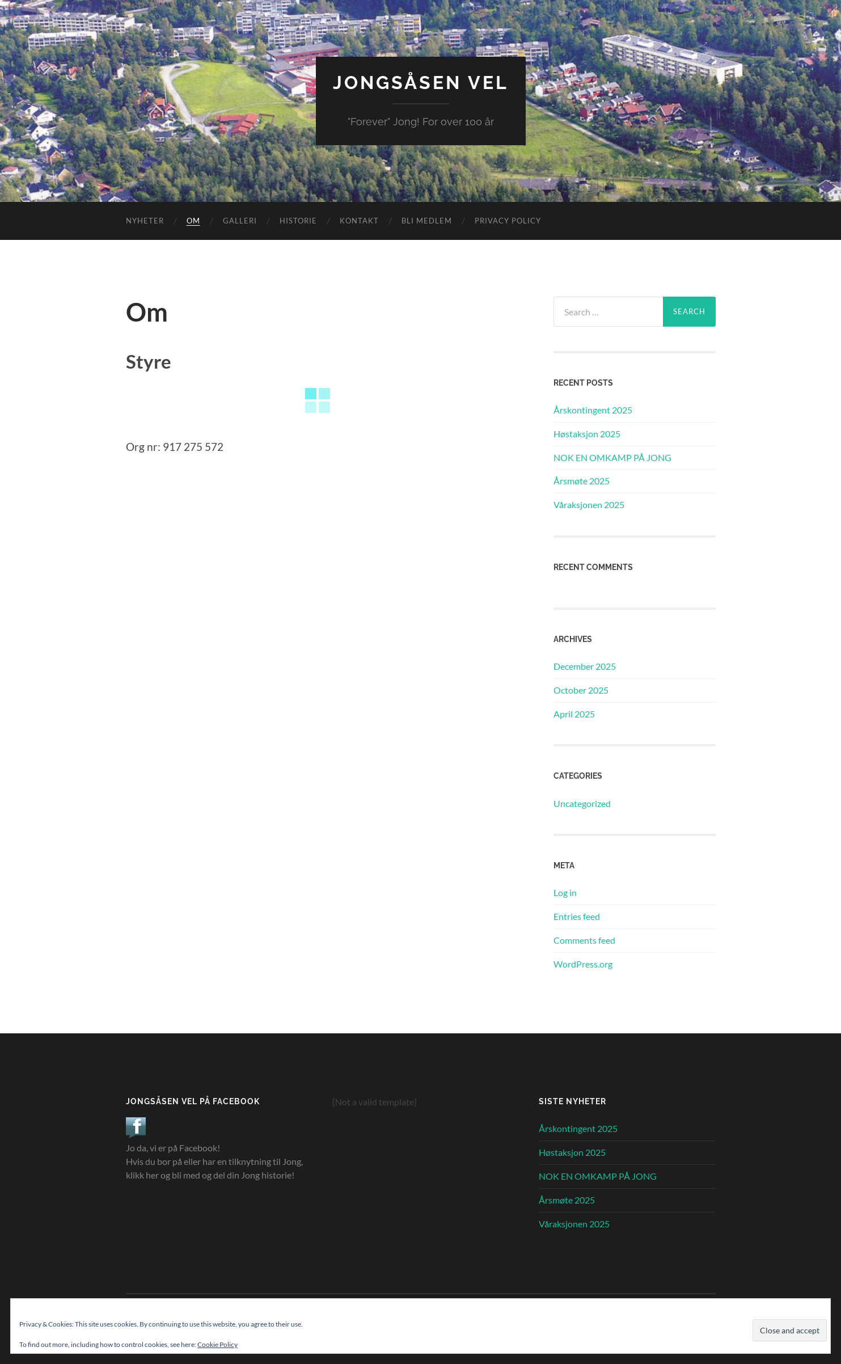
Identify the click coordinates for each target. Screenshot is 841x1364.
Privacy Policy (508, 220)
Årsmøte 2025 (581, 480)
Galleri (240, 220)
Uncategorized (582, 803)
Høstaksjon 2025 (586, 433)
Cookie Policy (217, 1344)
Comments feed (584, 940)
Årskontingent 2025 (592, 409)
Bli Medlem (427, 220)
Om (193, 220)
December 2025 (584, 666)
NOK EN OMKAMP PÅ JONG (612, 457)
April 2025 (574, 713)
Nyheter (145, 220)
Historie (298, 220)
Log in (565, 892)
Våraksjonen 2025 (588, 504)
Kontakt (359, 220)
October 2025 (580, 690)
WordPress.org (582, 963)
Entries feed (576, 916)
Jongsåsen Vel (421, 82)
